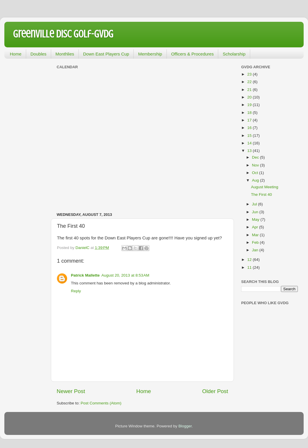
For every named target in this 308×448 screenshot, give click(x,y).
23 (250, 74)
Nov (256, 165)
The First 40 (261, 194)
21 (250, 89)
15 (250, 135)
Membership (150, 53)
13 (250, 150)
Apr (255, 227)
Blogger (185, 426)
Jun (255, 212)
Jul (255, 204)
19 (250, 105)
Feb (256, 242)
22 (250, 82)
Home (16, 53)
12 (250, 259)
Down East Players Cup (106, 53)
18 (250, 112)
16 (250, 128)
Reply (76, 291)
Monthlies (64, 53)
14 (250, 143)
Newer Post (71, 391)
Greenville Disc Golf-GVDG (63, 34)
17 (250, 120)
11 (250, 267)
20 (250, 97)
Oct (255, 173)
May (256, 219)
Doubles (38, 53)
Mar (256, 235)
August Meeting (264, 187)
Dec (256, 157)
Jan (255, 250)
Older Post (215, 391)
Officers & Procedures (192, 53)
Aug (256, 180)
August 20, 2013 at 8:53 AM (125, 275)
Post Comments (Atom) (101, 403)
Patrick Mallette (85, 275)
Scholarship (234, 53)
